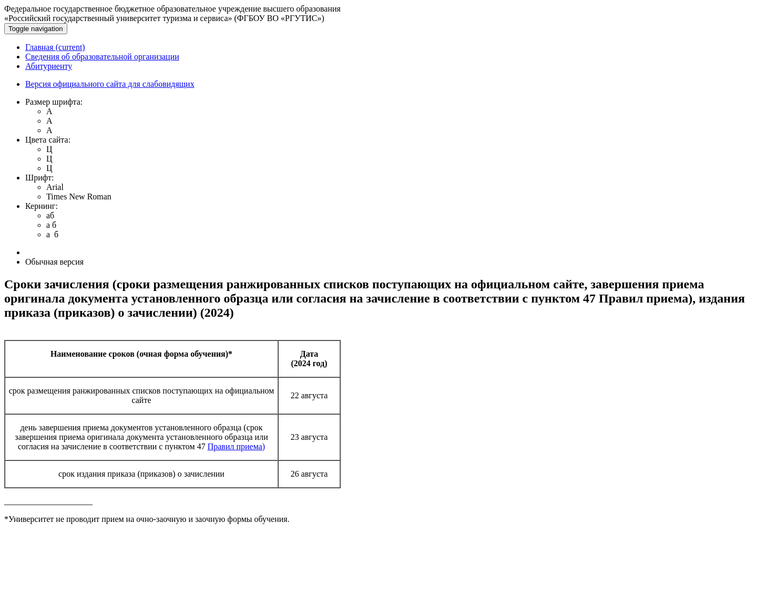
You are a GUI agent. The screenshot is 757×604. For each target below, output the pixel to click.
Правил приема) (236, 446)
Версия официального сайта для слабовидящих (110, 83)
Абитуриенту (48, 66)
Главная (55, 47)
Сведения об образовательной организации (102, 56)
